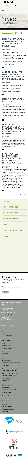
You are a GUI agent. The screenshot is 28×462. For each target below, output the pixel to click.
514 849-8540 (6, 312)
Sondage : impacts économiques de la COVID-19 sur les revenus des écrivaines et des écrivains (14, 129)
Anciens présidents (6, 342)
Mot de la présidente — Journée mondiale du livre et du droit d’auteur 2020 (13, 42)
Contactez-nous (10, 8)
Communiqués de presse (10, 213)
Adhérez (2, 10)
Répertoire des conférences (8, 377)
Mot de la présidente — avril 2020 (13, 100)
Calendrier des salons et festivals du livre (10, 373)
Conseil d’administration (7, 335)
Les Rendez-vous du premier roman (9, 370)
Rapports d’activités (6, 345)
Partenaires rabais (6, 378)
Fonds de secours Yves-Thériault (9, 375)
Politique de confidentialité (7, 350)
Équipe (3, 337)
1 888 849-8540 (12, 312)
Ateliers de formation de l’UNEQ (9, 389)
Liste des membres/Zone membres (20, 8)
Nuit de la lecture (5, 387)
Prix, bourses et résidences (7, 372)
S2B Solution (7, 326)
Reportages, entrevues (11, 219)
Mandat (3, 333)
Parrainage (4, 367)
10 (20, 194)
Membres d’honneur (6, 343)
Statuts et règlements (6, 340)
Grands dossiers (5, 407)
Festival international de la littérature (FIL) (10, 394)
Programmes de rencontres (8, 363)
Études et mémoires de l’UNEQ (12, 231)
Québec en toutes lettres (7, 395)
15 (24, 194)
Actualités (6, 201)
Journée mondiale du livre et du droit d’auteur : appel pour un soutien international (13, 75)
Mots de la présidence (10, 207)
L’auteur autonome (6, 365)
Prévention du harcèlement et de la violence (11, 362)
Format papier (7, 237)
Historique (4, 338)
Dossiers (6, 225)
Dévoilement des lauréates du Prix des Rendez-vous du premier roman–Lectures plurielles (12, 158)
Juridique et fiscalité (6, 360)
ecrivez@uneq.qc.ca (9, 314)
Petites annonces (5, 380)
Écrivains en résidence (6, 392)
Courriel (4, 286)
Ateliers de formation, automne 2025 (10, 368)
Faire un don (3, 8)
